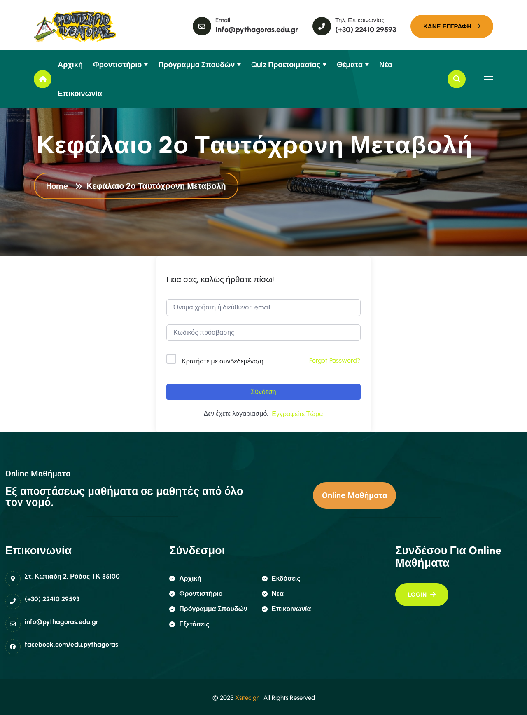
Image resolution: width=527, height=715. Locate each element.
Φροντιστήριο (117, 64)
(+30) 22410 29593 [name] (365, 29)
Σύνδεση (263, 392)
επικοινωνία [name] (286, 609)
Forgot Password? (334, 360)
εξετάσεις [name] (189, 624)
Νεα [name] (273, 594)
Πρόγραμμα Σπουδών (196, 64)
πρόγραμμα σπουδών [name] (208, 609)
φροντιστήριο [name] (195, 594)
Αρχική (70, 64)
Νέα (385, 64)
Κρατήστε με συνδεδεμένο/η (223, 361)
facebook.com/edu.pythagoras (71, 644)
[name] (71, 26)
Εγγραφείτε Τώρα (297, 414)
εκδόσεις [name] (281, 578)
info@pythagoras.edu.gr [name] (256, 29)
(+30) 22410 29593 (52, 599)
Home (59, 187)
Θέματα (350, 64)
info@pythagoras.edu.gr (61, 622)
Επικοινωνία (80, 93)
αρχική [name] (185, 578)
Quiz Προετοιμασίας (285, 64)
